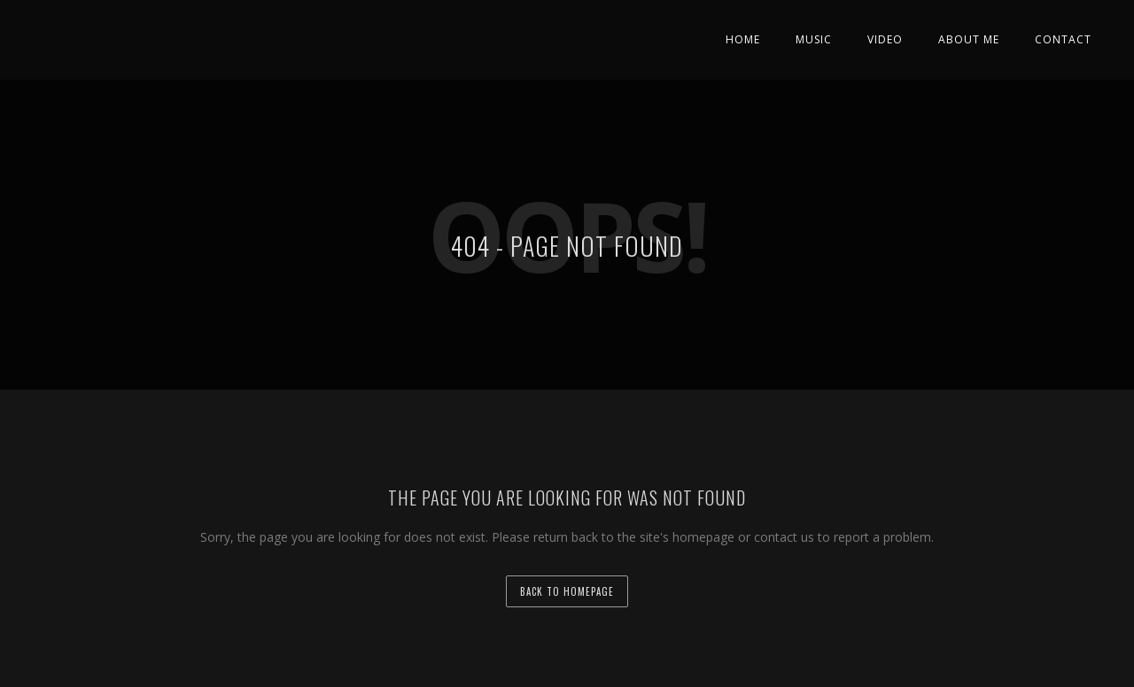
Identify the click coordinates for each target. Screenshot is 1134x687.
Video (885, 39)
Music (814, 39)
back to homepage (567, 591)
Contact (1063, 39)
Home (743, 39)
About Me (968, 39)
